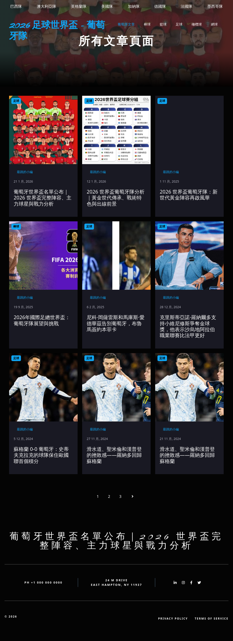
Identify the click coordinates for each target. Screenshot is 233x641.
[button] (119, 38)
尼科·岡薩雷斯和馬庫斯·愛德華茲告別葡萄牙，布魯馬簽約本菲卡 (115, 323)
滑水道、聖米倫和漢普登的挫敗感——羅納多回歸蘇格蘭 (114, 454)
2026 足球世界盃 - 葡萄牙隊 (57, 31)
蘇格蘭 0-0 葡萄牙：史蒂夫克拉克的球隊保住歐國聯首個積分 (41, 454)
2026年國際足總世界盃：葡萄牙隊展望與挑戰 (42, 320)
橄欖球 (197, 24)
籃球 (163, 24)
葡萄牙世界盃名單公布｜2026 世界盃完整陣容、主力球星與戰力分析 (42, 197)
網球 (214, 24)
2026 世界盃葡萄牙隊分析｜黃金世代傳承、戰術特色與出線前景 (115, 197)
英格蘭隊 (78, 6)
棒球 (147, 24)
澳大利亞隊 (46, 6)
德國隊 (160, 6)
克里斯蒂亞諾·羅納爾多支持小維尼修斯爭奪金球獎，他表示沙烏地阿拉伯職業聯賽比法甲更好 (188, 326)
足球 (179, 24)
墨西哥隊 (215, 6)
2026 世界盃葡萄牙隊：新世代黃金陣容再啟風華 (189, 194)
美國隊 (107, 6)
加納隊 (133, 6)
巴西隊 (16, 6)
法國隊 (186, 6)
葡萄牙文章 (126, 24)
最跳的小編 (25, 172)
